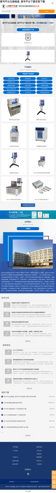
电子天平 (27, 82)
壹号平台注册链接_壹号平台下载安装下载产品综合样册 (20, 396)
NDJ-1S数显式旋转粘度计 (14, 199)
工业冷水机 (28, 92)
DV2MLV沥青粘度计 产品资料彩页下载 (15, 409)
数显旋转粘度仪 (14, 173)
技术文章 (39, 447)
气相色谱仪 (44, 89)
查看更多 (28, 341)
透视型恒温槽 (11, 85)
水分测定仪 (44, 82)
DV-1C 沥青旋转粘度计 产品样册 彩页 (15, 415)
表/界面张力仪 (11, 82)
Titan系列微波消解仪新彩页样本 (13, 402)
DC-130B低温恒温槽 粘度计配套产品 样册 (16, 427)
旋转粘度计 (44, 78)
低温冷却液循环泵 (11, 89)
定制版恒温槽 (44, 85)
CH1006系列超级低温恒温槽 (41, 173)
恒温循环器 (28, 89)
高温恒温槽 (28, 85)
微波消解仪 (28, 78)
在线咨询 (39, 464)
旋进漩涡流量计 (35, 481)
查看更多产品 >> (28, 205)
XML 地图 (28, 491)
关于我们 (15, 447)
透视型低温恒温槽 (14, 119)
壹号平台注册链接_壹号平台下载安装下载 (22, 1)
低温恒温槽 (11, 78)
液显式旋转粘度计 (41, 119)
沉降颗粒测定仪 (11, 92)
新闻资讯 (39, 454)
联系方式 (39, 460)
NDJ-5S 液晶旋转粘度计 (42, 199)
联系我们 (39, 457)
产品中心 (15, 457)
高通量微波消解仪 (41, 146)
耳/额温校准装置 (44, 92)
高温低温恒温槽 (14, 146)
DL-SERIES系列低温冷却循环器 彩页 (14, 421)
